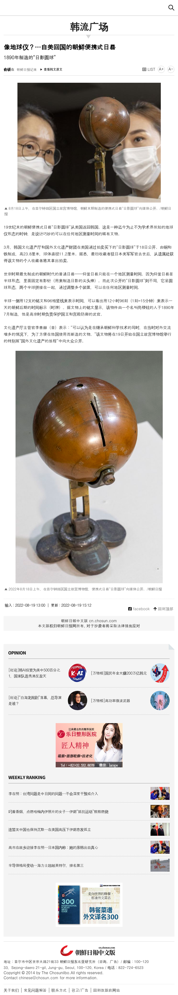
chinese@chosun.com (39, 977)
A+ (161, 69)
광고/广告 (79, 990)
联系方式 (59, 990)
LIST (148, 69)
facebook (139, 608)
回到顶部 (163, 608)
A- (170, 69)
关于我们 (11, 990)
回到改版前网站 (106, 990)
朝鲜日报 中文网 (89, 6)
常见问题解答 (35, 990)
